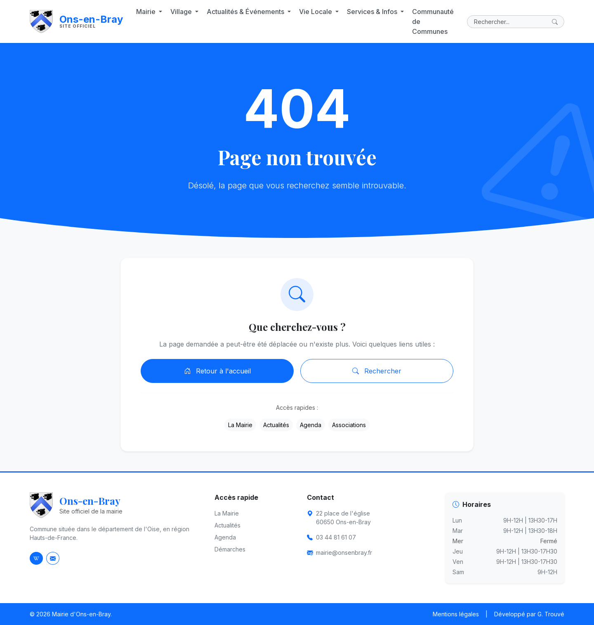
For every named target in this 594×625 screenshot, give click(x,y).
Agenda (310, 424)
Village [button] (181, 11)
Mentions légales (456, 614)
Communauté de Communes (433, 21)
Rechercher (376, 371)
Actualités (276, 424)
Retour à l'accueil (217, 371)
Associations (349, 424)
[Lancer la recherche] (556, 22)
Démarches (229, 549)
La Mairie (240, 424)
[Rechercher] (515, 21)
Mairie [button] (146, 11)
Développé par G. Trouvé (529, 614)
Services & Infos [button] (373, 11)
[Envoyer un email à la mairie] (52, 558)
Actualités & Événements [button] (246, 11)
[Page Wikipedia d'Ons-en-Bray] (36, 558)
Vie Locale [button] (316, 11)
